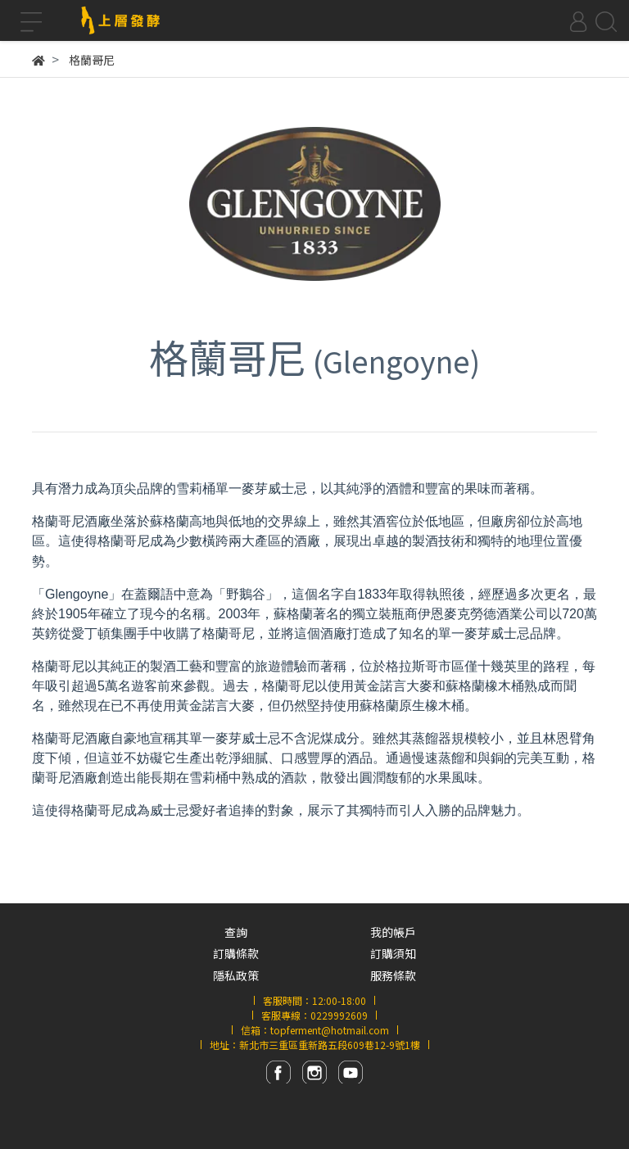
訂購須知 (393, 953)
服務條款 (393, 975)
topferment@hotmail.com (329, 1030)
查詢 (235, 932)
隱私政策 (236, 975)
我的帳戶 (393, 932)
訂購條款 (236, 953)
